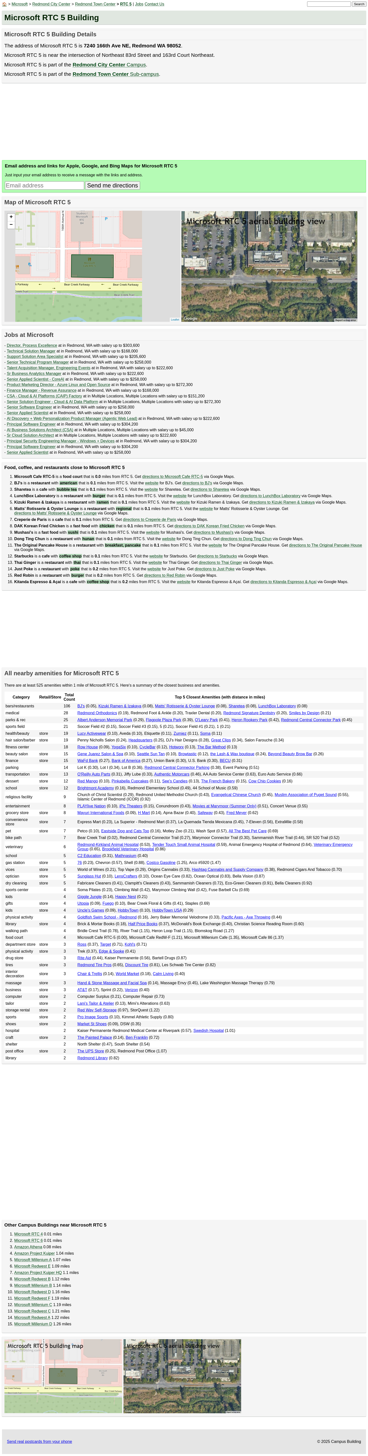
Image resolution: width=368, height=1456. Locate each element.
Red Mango (87, 781)
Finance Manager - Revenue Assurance (41, 390)
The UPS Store (90, 1051)
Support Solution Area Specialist (35, 356)
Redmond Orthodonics (97, 713)
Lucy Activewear (91, 733)
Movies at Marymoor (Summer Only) (224, 806)
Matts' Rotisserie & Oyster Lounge (185, 706)
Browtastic (187, 754)
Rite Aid (84, 958)
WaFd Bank (87, 761)
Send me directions (112, 185)
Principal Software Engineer (31, 424)
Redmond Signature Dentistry (249, 713)
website (151, 483)
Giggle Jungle (89, 897)
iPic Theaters (130, 806)
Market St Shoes (92, 1024)
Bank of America (126, 761)
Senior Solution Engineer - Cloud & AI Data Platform (52, 402)
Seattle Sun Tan (151, 754)
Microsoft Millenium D (33, 1324)
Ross (81, 944)
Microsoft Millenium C (33, 1305)
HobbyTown (128, 910)
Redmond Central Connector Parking (177, 767)
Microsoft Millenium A (33, 1260)
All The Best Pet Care (248, 831)
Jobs (139, 4)
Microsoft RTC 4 (28, 1234)
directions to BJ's (197, 483)
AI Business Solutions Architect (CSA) (40, 430)
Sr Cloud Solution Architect (30, 435)
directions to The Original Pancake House (325, 545)
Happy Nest (125, 897)
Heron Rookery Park (250, 720)
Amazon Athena (28, 1247)
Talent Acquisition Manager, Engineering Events (48, 368)
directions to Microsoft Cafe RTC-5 (172, 476)
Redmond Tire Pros (94, 965)
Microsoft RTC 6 (28, 1240)
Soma (205, 733)
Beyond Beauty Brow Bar (290, 754)
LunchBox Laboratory (277, 706)
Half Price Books (142, 924)
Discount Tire (136, 965)
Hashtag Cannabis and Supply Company (227, 869)
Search (359, 4)
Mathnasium (125, 856)
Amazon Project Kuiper (34, 1253)
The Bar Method (211, 747)
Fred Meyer (236, 813)
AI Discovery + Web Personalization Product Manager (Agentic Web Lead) (72, 418)
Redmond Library (92, 1058)
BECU (225, 761)
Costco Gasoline (161, 863)
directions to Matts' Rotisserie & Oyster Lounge (55, 513)
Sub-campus (116, 74)
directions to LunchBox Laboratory (270, 496)
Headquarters (140, 740)
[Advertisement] (150, 121)
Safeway (205, 813)
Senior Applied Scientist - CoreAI (35, 379)
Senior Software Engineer (29, 407)
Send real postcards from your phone (39, 1441)
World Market (127, 974)
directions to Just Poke (215, 569)
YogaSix (118, 747)
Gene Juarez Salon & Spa (100, 754)
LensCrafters (126, 876)
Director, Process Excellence (32, 345)
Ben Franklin (137, 1037)
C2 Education (89, 856)
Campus (109, 64)
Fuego (108, 903)
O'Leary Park (206, 720)
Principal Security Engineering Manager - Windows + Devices (60, 441)
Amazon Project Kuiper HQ (38, 1273)
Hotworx (176, 747)
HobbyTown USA (167, 910)
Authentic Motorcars (171, 774)
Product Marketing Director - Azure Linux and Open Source (58, 385)
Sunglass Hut (89, 876)
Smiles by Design (304, 713)
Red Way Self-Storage (97, 1010)
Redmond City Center (51, 4)
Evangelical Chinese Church (236, 795)
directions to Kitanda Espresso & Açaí (283, 582)
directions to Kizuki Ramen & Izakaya (282, 502)
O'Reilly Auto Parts (93, 774)
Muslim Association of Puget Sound (306, 795)
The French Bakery (218, 781)
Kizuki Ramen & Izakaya (119, 706)
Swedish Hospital (208, 1030)
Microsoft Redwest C (32, 1311)
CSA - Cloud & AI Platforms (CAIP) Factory (44, 396)
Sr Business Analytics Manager (34, 373)
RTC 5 (125, 4)
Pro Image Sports (92, 1017)
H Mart (144, 813)
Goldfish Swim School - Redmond (107, 917)
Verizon (131, 990)
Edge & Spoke (111, 951)
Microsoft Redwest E (32, 1266)
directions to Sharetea (210, 489)
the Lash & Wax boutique (232, 754)
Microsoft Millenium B (33, 1285)
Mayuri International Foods (100, 813)
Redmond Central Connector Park (311, 720)
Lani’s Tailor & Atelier (95, 1003)
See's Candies (175, 781)
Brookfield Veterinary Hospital (128, 849)
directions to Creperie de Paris (149, 519)
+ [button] (11, 217)
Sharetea (237, 706)
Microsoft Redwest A (32, 1317)
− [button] (11, 225)
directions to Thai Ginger (220, 562)
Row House (87, 747)
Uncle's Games (90, 910)
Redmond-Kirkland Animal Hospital (108, 844)
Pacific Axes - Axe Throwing (245, 917)
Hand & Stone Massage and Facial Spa (112, 983)
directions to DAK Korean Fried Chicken (209, 526)
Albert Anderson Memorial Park (104, 720)
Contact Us (154, 4)
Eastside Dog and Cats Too (125, 831)
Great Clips (221, 740)
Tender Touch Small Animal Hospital (183, 844)
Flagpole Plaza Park (163, 720)
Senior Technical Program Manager (38, 362)
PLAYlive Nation (91, 806)
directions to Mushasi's (213, 532)
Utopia (83, 903)
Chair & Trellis (89, 974)
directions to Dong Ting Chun (246, 539)
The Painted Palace (94, 1037)
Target (105, 944)
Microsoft (20, 4)
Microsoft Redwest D (32, 1292)
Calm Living (163, 974)
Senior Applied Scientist (27, 413)
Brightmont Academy (95, 788)
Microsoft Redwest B (32, 1279)
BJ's (81, 706)
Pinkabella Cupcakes (130, 781)
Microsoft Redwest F (32, 1298)
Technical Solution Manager (31, 351)
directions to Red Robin (164, 575)
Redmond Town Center (95, 4)
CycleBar (148, 747)
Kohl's (130, 944)
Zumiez (179, 733)
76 (79, 863)
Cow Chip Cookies (264, 781)
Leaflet (175, 319)
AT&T (82, 990)
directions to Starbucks (217, 556)
